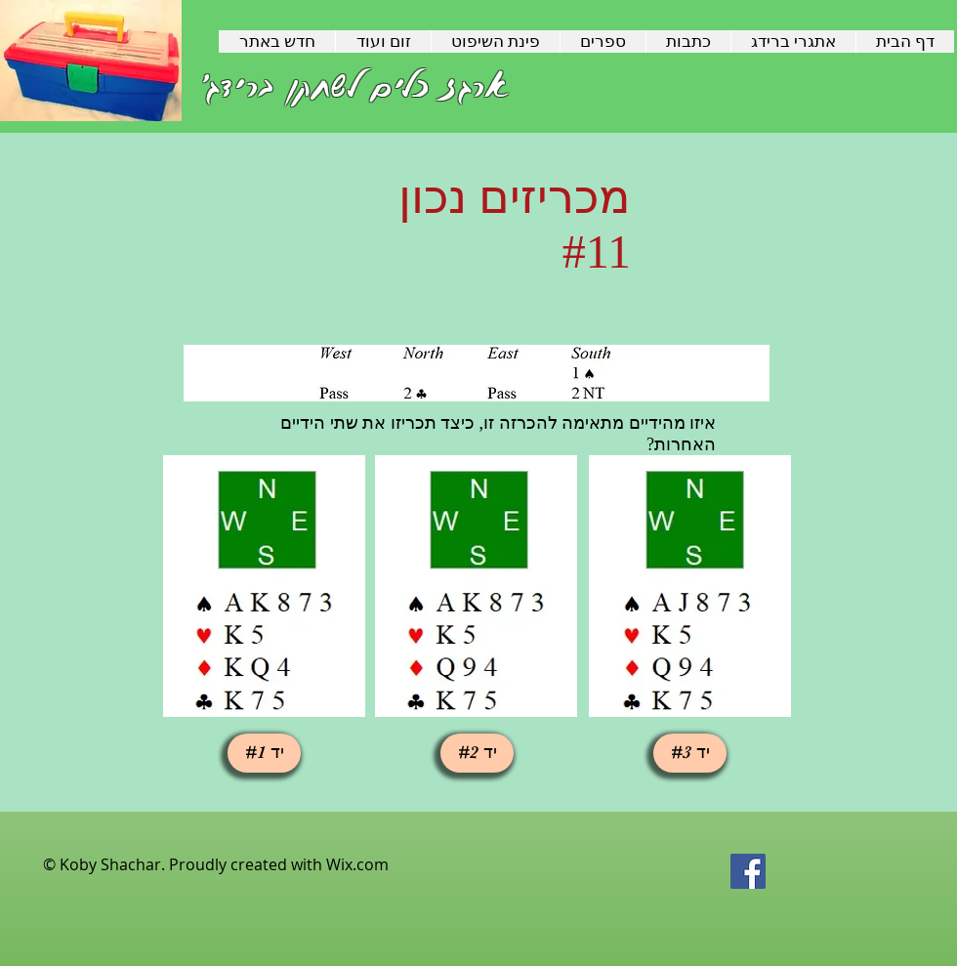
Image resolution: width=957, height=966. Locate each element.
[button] (264, 753)
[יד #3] (690, 753)
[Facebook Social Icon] (748, 871)
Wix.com (357, 864)
